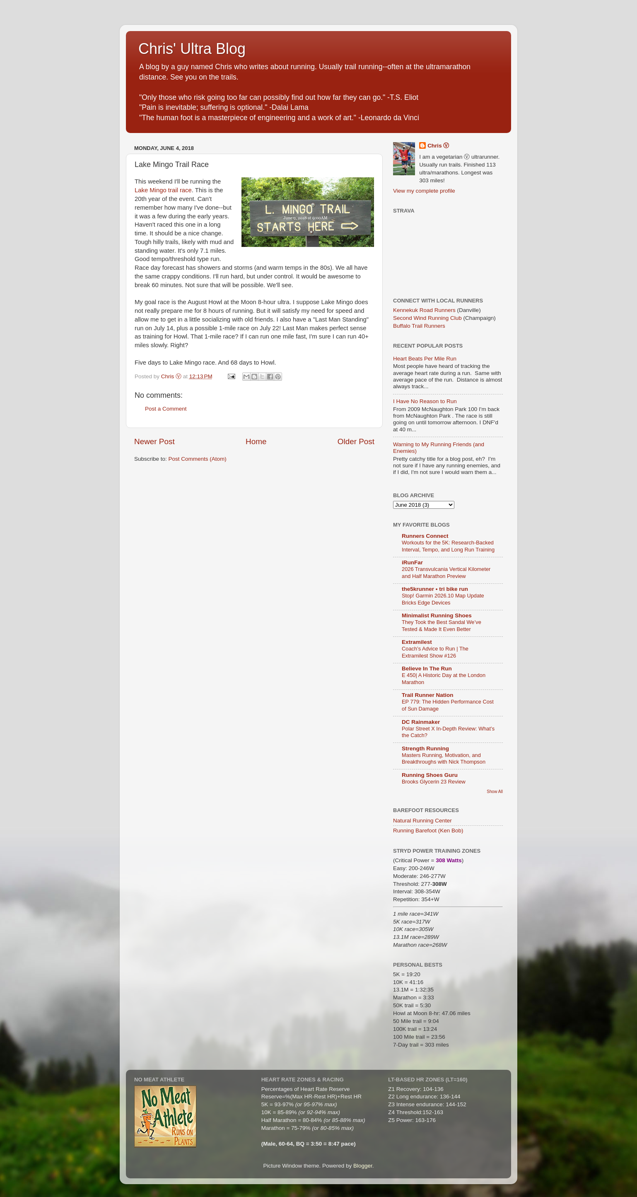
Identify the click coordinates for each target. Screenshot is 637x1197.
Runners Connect (425, 536)
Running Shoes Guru (430, 775)
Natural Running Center (422, 820)
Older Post (356, 441)
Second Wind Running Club (427, 318)
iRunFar (412, 562)
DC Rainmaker (421, 722)
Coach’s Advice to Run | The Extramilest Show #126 (435, 652)
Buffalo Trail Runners (419, 326)
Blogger (362, 1166)
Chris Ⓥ (438, 146)
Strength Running (425, 748)
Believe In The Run (427, 668)
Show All (495, 791)
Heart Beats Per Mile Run (424, 358)
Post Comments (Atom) (198, 459)
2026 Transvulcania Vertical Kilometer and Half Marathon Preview (446, 572)
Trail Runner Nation (428, 695)
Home (256, 441)
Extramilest (417, 642)
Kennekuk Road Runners (424, 310)
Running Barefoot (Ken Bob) (428, 830)
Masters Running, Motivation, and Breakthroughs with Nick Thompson (443, 758)
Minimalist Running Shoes (437, 615)
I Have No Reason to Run (425, 401)
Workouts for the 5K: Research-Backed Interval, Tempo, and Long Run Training (448, 546)
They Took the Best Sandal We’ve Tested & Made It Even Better (441, 625)
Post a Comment (166, 409)
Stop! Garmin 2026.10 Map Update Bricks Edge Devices (443, 599)
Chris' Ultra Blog (192, 48)
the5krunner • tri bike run (435, 589)
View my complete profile (424, 191)
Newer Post (154, 441)
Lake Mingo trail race (163, 190)
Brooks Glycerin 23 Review (434, 782)
